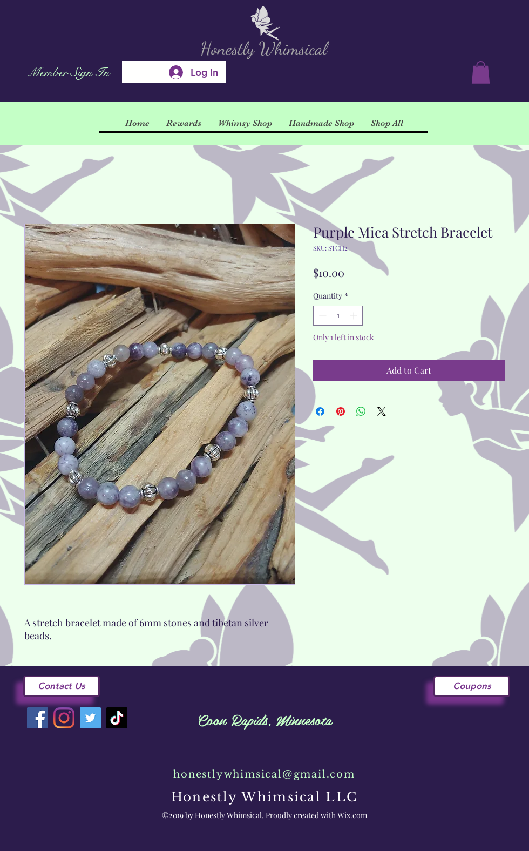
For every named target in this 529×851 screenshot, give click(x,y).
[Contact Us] (61, 686)
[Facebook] (37, 717)
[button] (480, 72)
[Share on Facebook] (320, 411)
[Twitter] (90, 717)
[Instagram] (63, 717)
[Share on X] (381, 411)
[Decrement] (321, 315)
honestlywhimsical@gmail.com (264, 774)
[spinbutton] (338, 315)
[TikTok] (116, 717)
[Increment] (354, 315)
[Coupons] (471, 686)
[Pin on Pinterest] (340, 411)
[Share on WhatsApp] (361, 411)
